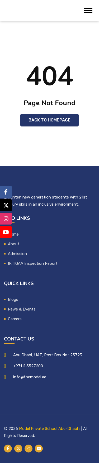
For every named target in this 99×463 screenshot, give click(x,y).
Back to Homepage (49, 120)
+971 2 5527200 (28, 366)
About (13, 244)
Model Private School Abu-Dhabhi (49, 428)
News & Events (22, 309)
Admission (17, 253)
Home (13, 234)
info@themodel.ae (29, 377)
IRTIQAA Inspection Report (33, 263)
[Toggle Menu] (88, 10)
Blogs (13, 299)
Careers (15, 319)
